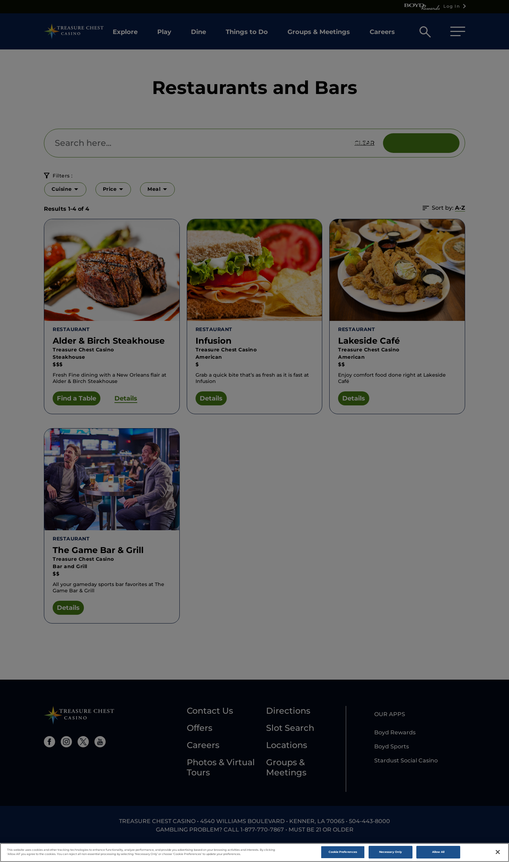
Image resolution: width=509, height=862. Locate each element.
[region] (254, 852)
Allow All (438, 852)
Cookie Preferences (343, 852)
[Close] (497, 852)
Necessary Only (390, 852)
